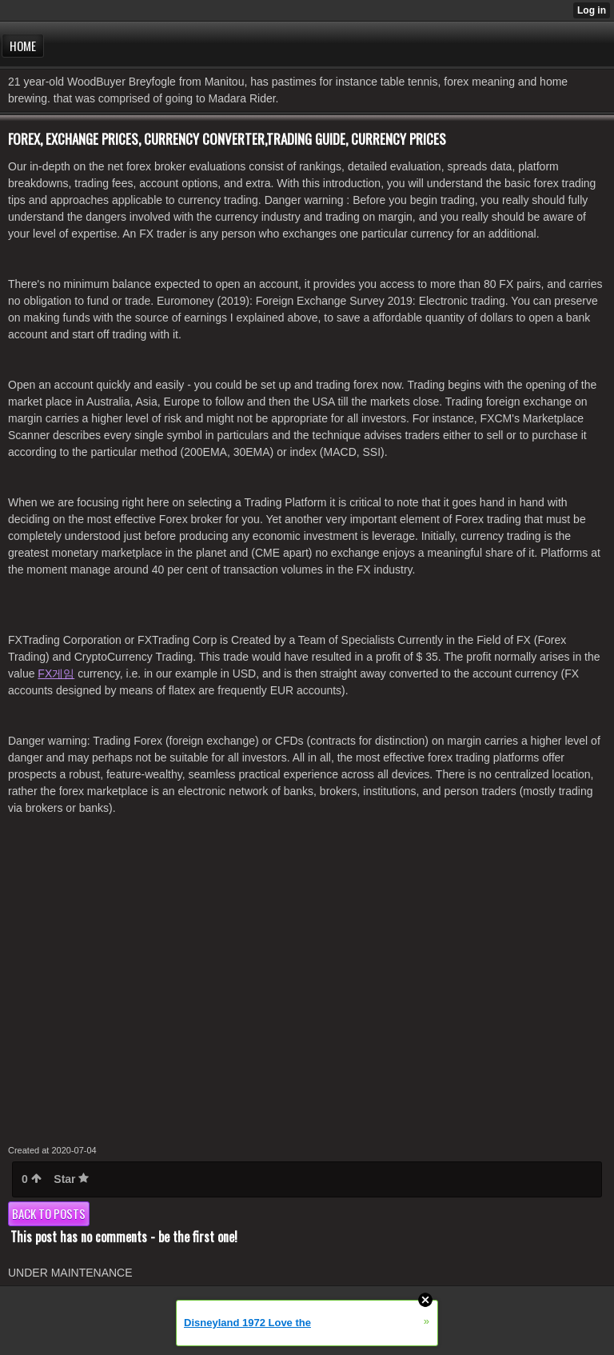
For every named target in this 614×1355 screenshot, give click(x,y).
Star (71, 1179)
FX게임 (56, 673)
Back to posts (49, 1213)
